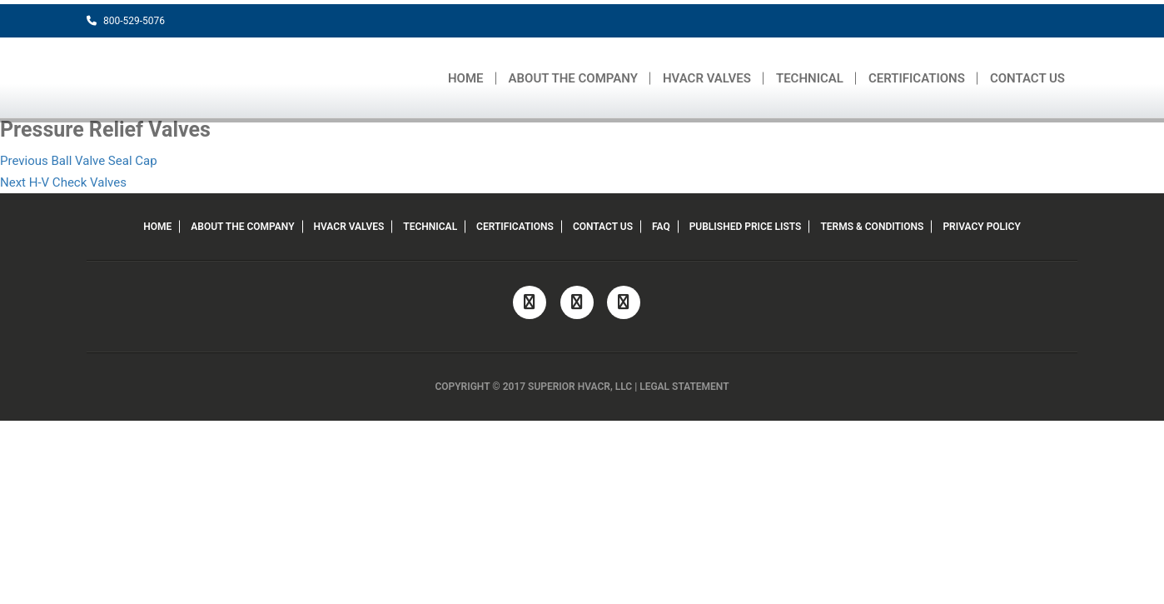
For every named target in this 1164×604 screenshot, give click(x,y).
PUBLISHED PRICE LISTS (745, 226)
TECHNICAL (809, 78)
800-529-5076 (126, 21)
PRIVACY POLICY (981, 226)
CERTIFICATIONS (916, 78)
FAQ (661, 226)
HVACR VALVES (707, 78)
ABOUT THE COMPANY (573, 78)
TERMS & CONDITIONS (871, 226)
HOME (466, 78)
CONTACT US (1027, 78)
